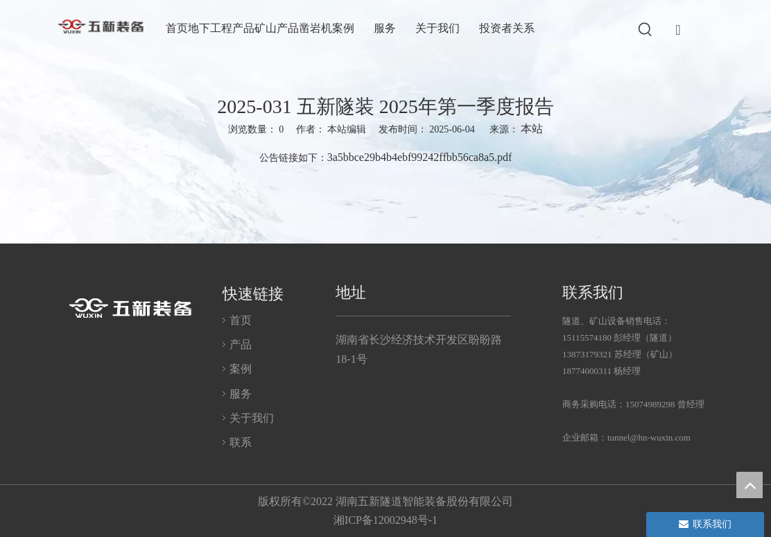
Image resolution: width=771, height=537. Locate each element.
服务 (240, 394)
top (749, 485)
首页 (240, 320)
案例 (240, 369)
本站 (532, 129)
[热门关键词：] (645, 30)
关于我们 (251, 418)
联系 (240, 442)
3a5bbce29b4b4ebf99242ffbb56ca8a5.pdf (419, 157)
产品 (240, 344)
